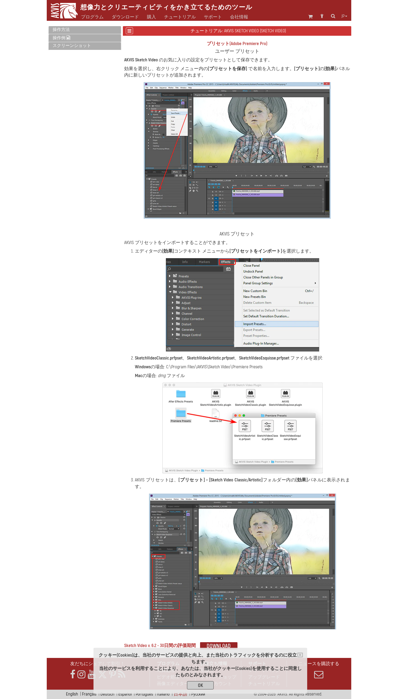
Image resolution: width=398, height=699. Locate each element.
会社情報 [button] (239, 17)
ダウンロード (125, 17)
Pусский (198, 694)
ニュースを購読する (319, 670)
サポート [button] (213, 17)
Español (125, 694)
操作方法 (61, 29)
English (72, 694)
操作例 (61, 38)
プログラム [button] (92, 17)
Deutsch (107, 694)
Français (89, 694)
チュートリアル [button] (180, 17)
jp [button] (344, 16)
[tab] (85, 30)
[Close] (300, 655)
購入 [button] (151, 17)
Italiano (163, 694)
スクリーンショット (72, 45)
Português (144, 694)
